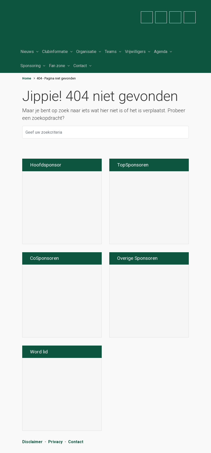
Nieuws (27, 51)
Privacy (55, 441)
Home (26, 78)
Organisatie (86, 51)
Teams (111, 51)
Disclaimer (32, 441)
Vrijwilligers (135, 51)
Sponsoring (30, 65)
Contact (80, 65)
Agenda (160, 51)
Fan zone (57, 65)
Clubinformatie (55, 51)
